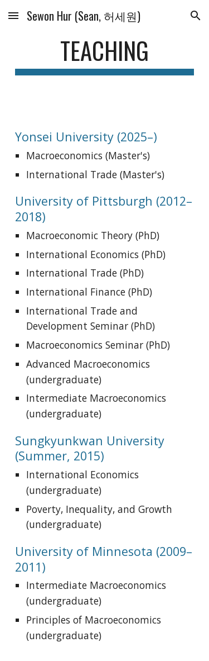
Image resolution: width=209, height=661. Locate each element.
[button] (13, 15)
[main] (105, 55)
